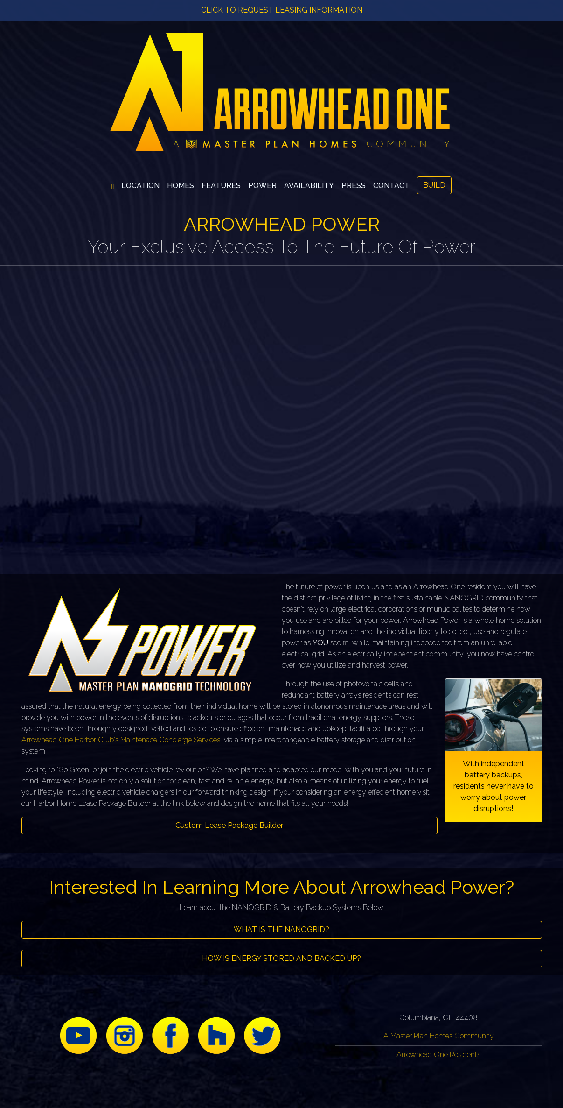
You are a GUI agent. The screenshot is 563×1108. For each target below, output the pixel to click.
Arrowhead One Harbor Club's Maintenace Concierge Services (120, 739)
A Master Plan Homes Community (438, 1035)
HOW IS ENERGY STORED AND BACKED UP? (281, 958)
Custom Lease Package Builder (229, 825)
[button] (180, 185)
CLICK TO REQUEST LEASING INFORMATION (281, 10)
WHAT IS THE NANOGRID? (281, 929)
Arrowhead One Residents (438, 1054)
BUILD (434, 185)
